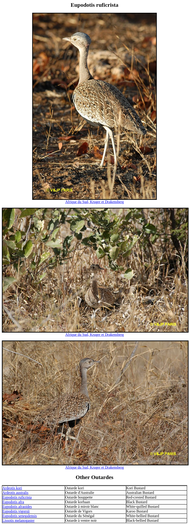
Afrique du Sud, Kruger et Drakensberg (94, 202)
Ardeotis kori (12, 488)
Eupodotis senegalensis (19, 516)
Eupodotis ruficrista (17, 497)
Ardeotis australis (15, 493)
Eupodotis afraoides (17, 507)
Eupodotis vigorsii (16, 511)
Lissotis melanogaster (18, 520)
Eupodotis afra (13, 502)
